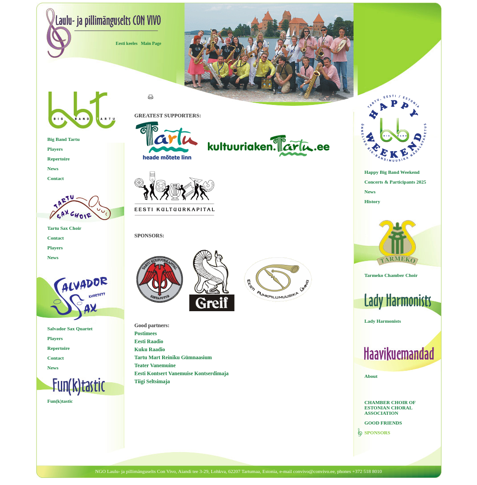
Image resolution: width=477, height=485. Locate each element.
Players (55, 149)
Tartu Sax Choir (65, 228)
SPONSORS (377, 432)
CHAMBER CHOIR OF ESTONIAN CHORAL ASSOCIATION (390, 408)
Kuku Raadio (150, 349)
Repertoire (59, 158)
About (371, 376)
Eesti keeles (127, 43)
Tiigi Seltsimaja (152, 381)
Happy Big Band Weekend (392, 172)
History (372, 201)
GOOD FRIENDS (383, 422)
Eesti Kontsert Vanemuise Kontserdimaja (182, 373)
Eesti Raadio (149, 341)
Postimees (146, 333)
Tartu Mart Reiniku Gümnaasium (173, 357)
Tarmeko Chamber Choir (391, 275)
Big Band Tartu (64, 139)
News (53, 168)
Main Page (151, 43)
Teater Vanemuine (155, 365)
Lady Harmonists (383, 321)
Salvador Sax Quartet (70, 328)
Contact (56, 178)
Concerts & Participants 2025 (395, 181)
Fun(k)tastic (60, 401)
